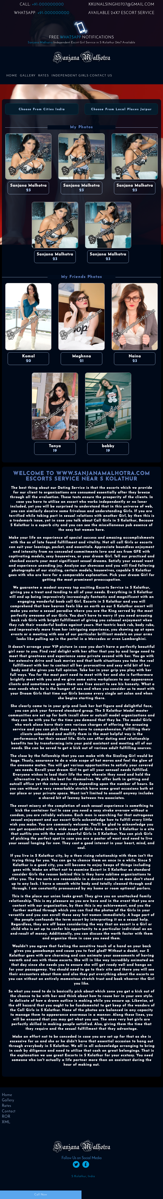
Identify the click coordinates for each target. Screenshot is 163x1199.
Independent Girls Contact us (82, 75)
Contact (8, 1111)
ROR (6, 1117)
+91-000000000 (48, 5)
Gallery (28, 75)
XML (6, 1122)
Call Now (40, 1194)
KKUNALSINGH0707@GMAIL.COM (121, 5)
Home (11, 75)
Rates (43, 75)
